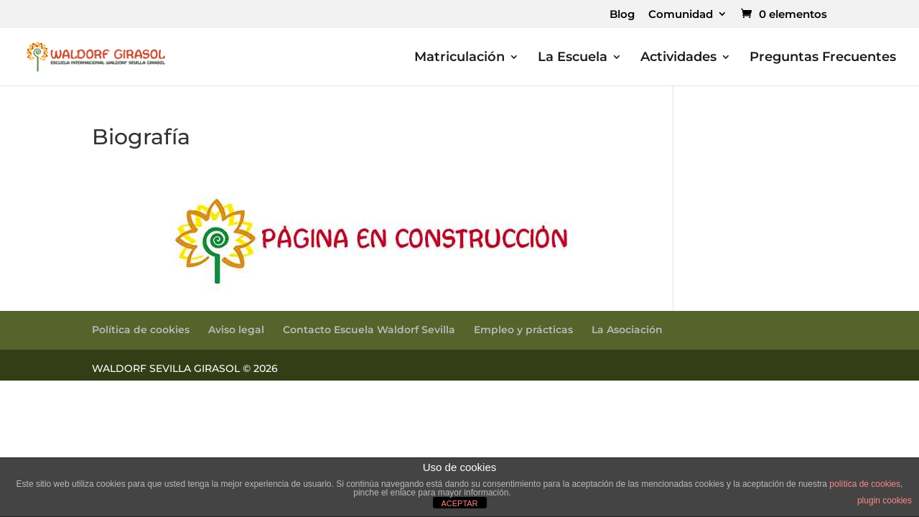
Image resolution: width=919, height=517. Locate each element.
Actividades (678, 58)
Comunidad (680, 15)
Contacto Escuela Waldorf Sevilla (369, 329)
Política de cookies (141, 329)
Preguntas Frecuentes (823, 58)
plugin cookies (884, 500)
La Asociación (627, 329)
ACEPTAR (459, 503)
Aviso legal (236, 329)
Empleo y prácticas (523, 329)
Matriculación (459, 58)
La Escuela (572, 58)
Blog (622, 15)
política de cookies (864, 484)
